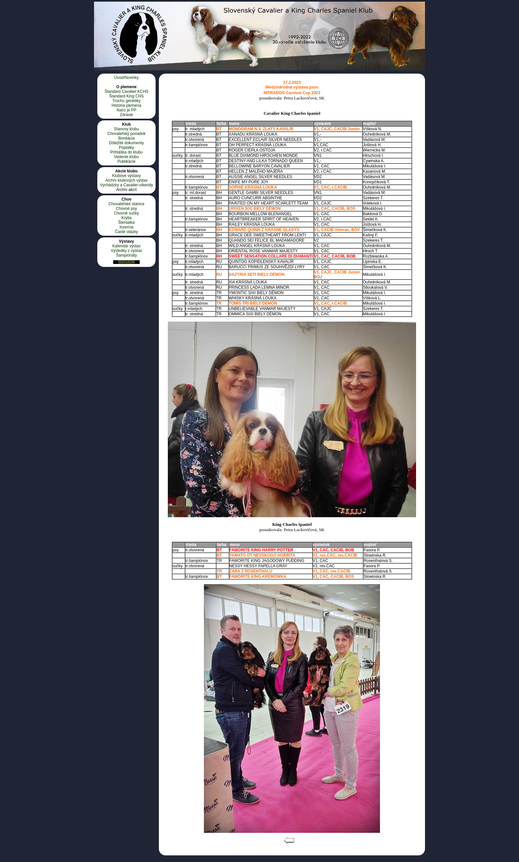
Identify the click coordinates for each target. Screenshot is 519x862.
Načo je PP (126, 110)
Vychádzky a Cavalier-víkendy (126, 185)
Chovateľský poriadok (126, 133)
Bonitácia (126, 138)
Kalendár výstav (126, 246)
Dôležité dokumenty (126, 143)
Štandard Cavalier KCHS (127, 91)
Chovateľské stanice (126, 204)
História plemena (126, 105)
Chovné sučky (126, 213)
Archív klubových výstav (126, 180)
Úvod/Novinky (126, 77)
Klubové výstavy (126, 175)
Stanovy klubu (126, 129)
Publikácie (127, 161)
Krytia (126, 218)
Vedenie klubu (126, 156)
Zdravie (126, 114)
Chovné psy (126, 208)
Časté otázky (126, 231)
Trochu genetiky (127, 100)
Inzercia (126, 227)
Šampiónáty (126, 255)
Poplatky (126, 147)
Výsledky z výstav (126, 250)
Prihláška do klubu (126, 152)
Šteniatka (126, 222)
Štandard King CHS (126, 96)
